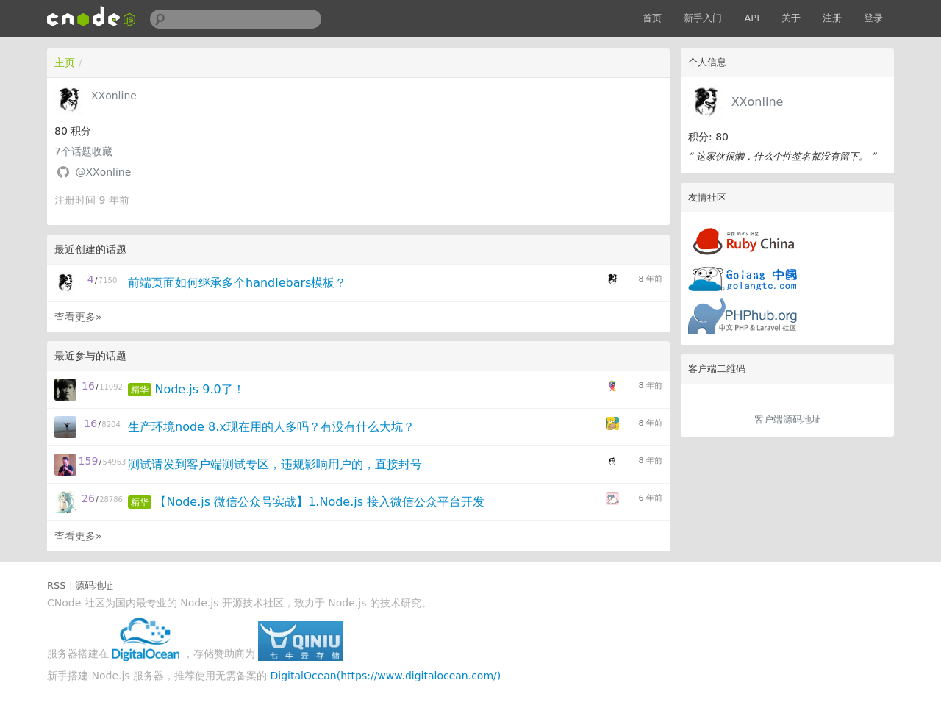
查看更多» (78, 317)
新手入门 (703, 18)
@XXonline (103, 172)
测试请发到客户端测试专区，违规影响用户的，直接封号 (275, 464)
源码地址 (94, 585)
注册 (832, 18)
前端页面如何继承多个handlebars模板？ (237, 283)
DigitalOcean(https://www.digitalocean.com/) (386, 675)
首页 (652, 18)
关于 (791, 18)
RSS (56, 585)
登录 (873, 18)
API (751, 18)
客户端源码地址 (787, 419)
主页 (64, 62)
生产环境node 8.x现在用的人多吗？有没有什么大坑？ (271, 427)
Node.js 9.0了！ (199, 389)
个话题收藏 (83, 151)
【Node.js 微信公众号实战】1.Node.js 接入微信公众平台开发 (319, 502)
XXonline (757, 102)
